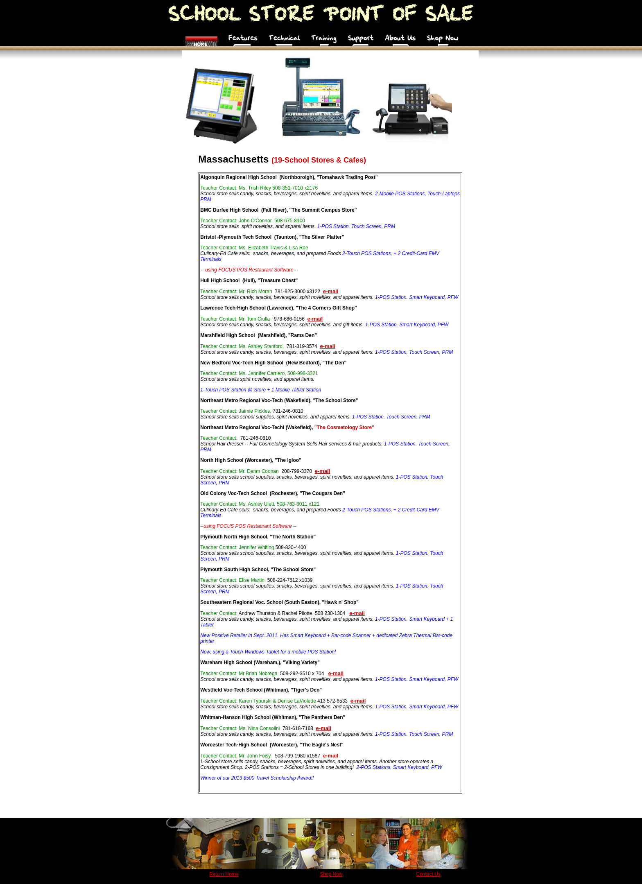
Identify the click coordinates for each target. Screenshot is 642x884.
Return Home (223, 874)
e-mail (327, 346)
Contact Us (428, 874)
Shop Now (331, 874)
